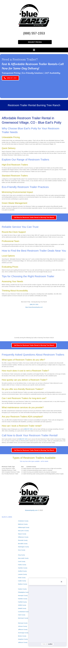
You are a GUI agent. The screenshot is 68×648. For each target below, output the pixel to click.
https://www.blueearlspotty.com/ (34, 307)
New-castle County (23, 558)
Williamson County (23, 537)
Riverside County (23, 540)
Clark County (21, 615)
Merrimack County (23, 618)
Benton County (22, 636)
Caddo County (22, 581)
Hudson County (22, 589)
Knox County (21, 550)
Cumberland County (23, 611)
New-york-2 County (23, 530)
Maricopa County (22, 623)
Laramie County (22, 574)
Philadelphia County (23, 592)
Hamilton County (22, 568)
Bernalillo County (22, 543)
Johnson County (22, 626)
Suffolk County (22, 605)
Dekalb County (22, 608)
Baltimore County (23, 524)
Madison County (22, 584)
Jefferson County (22, 629)
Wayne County (22, 534)
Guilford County (22, 571)
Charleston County (23, 521)
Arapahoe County (23, 639)
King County (21, 555)
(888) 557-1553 (34, 33)
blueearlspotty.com (31, 510)
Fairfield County (22, 602)
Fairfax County (22, 564)
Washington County (23, 546)
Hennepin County (23, 595)
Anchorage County (23, 632)
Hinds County (22, 577)
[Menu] (34, 50)
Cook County (21, 561)
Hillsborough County (23, 527)
